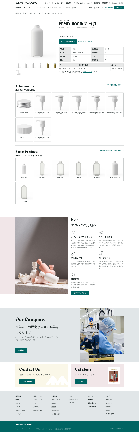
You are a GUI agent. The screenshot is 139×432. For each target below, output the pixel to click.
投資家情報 (105, 3)
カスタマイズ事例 (50, 13)
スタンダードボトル (39, 400)
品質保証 (36, 407)
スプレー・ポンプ (64, 7)
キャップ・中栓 (52, 7)
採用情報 (97, 3)
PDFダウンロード (66, 36)
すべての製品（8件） (114, 84)
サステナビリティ (79, 3)
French (31, 429)
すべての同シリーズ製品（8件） (111, 150)
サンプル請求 (109, 7)
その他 (74, 7)
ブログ (90, 7)
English (17, 429)
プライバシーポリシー (48, 429)
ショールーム (49, 3)
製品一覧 (32, 13)
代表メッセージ (55, 400)
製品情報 (18, 7)
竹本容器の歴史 (55, 414)
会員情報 (108, 410)
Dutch (26, 429)
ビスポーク (36, 403)
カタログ (61, 13)
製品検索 (18, 13)
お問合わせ (119, 7)
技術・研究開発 (37, 410)
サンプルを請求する (68, 41)
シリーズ (40, 13)
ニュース (89, 3)
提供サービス (37, 396)
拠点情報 (53, 407)
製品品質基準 (67, 429)
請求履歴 (108, 407)
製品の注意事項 (59, 429)
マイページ (99, 8)
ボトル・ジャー (33, 7)
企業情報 (21, 351)
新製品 (25, 13)
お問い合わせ (87, 72)
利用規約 (38, 429)
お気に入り (109, 403)
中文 (22, 429)
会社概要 (53, 403)
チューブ (43, 7)
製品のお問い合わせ (85, 41)
